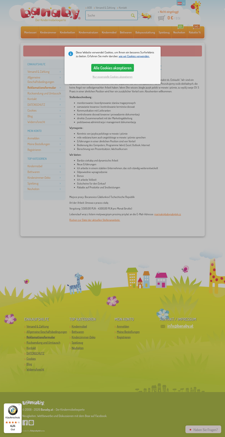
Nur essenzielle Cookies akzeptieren (113, 77)
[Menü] (19, 405)
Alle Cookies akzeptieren (112, 67)
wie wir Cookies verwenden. (134, 56)
